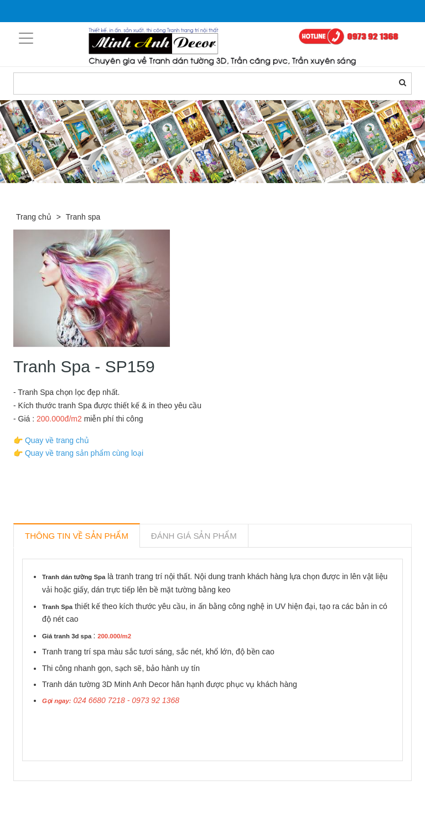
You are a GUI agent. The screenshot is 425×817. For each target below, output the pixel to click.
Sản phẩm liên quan (73, 794)
